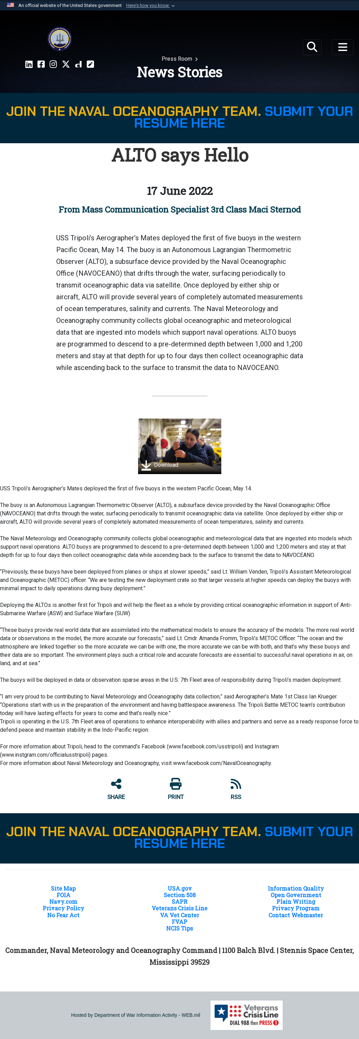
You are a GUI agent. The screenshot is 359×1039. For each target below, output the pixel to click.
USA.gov (180, 888)
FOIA (63, 895)
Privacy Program (295, 908)
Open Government (296, 895)
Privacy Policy (63, 908)
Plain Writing (295, 901)
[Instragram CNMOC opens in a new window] (53, 64)
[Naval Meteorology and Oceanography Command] (59, 38)
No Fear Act (63, 915)
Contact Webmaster (295, 915)
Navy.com (63, 901)
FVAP (179, 921)
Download (160, 465)
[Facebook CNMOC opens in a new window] (41, 64)
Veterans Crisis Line (179, 908)
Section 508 (180, 895)
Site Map (63, 888)
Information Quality (296, 888)
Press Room (178, 58)
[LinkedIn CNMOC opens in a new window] (29, 64)
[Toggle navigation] (342, 47)
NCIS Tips (179, 928)
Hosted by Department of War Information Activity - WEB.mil (135, 1015)
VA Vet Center (179, 915)
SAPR (179, 901)
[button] (151, 5)
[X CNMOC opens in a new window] (66, 64)
